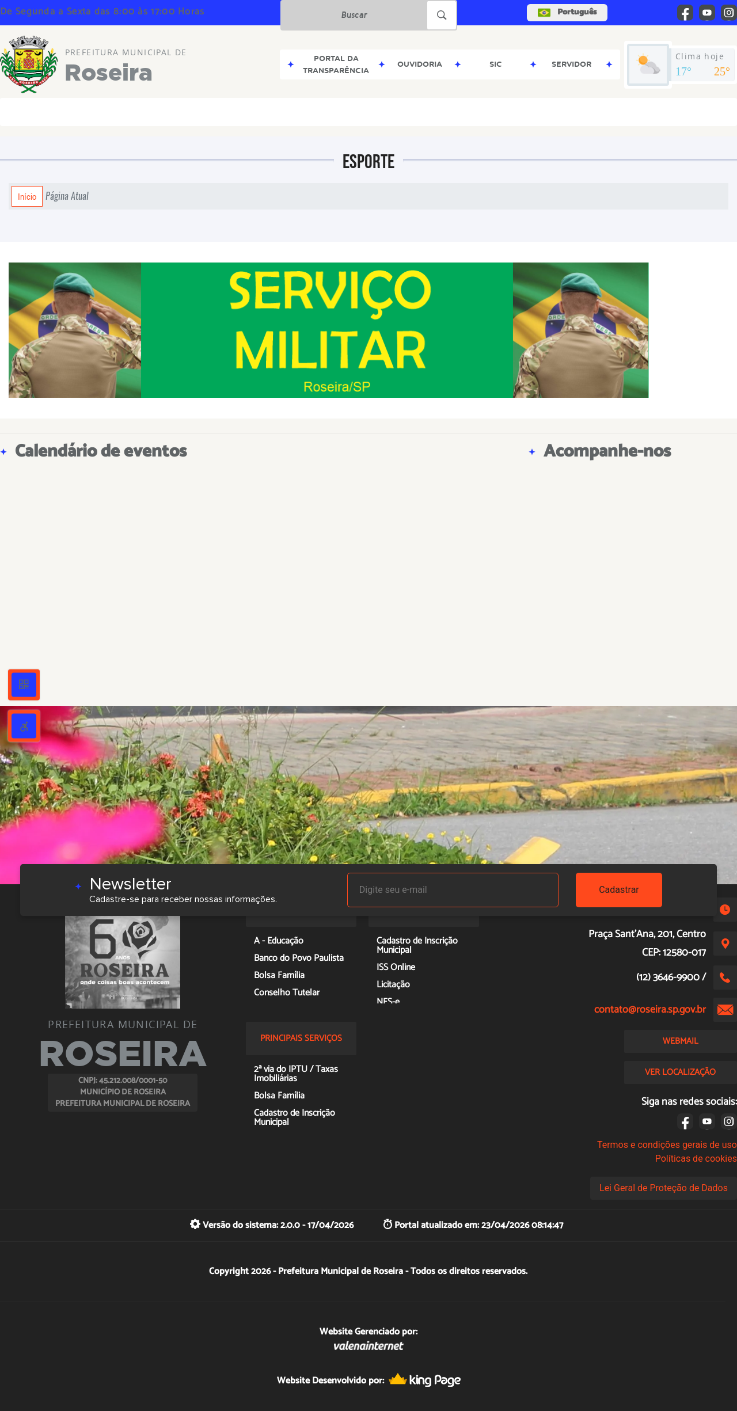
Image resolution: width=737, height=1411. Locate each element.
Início (27, 196)
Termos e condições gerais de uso (667, 1144)
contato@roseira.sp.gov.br (650, 1009)
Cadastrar (619, 889)
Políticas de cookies (696, 1158)
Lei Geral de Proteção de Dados (663, 1187)
